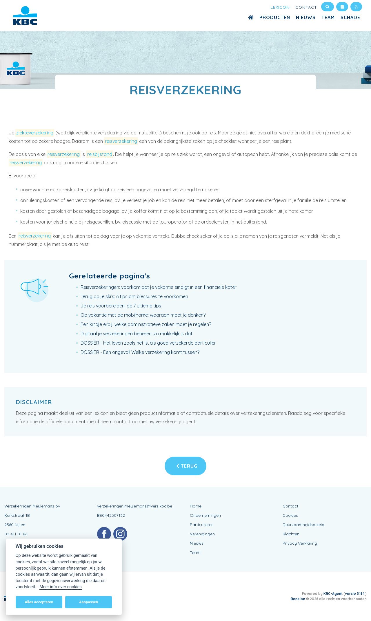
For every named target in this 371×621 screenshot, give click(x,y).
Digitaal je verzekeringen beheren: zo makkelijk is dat (136, 333)
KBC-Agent (333, 593)
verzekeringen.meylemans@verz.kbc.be (134, 506)
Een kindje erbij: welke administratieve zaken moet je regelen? (146, 324)
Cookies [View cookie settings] (290, 515)
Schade (350, 17)
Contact (306, 7)
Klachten (291, 534)
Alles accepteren (39, 602)
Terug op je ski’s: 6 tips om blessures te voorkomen (134, 296)
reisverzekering (121, 141)
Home (195, 506)
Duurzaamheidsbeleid (303, 524)
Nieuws (306, 17)
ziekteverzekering (34, 133)
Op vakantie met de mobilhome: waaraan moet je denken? (143, 315)
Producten (274, 17)
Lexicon (280, 7)
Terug (187, 466)
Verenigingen (202, 534)
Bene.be (298, 599)
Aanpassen (88, 602)
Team (328, 17)
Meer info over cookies (60, 586)
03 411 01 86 (15, 534)
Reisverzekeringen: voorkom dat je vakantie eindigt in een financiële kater (159, 287)
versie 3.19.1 (355, 593)
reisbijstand (99, 154)
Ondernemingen (205, 515)
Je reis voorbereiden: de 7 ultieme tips (121, 306)
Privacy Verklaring (300, 543)
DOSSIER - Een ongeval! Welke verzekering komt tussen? (140, 352)
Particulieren (202, 524)
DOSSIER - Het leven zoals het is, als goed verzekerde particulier (148, 343)
